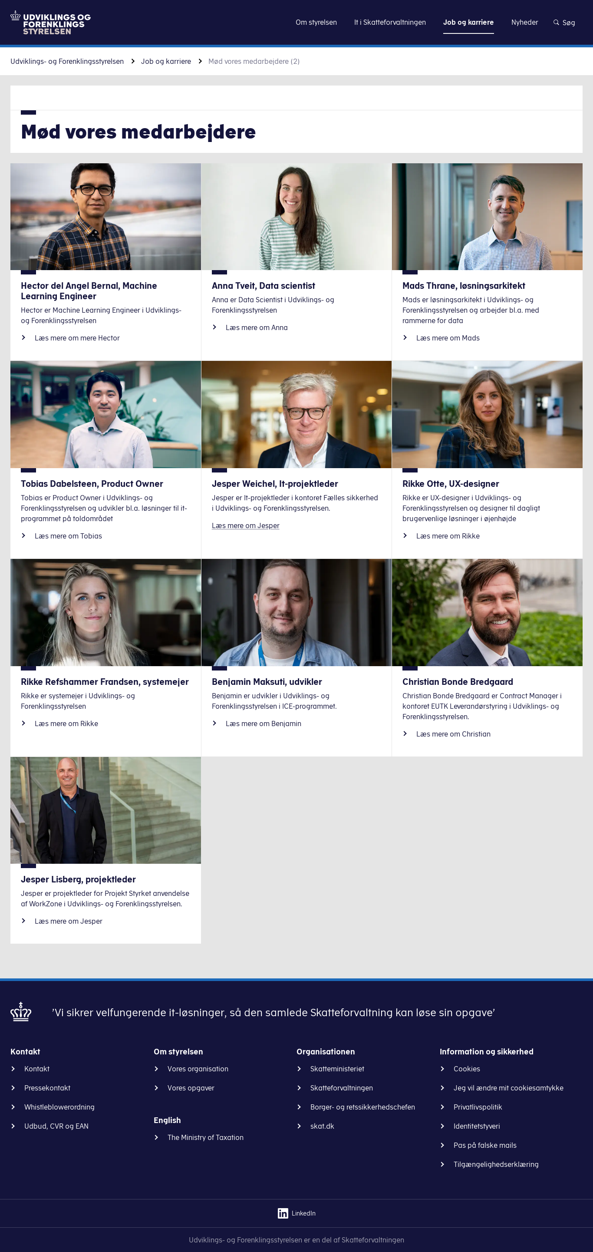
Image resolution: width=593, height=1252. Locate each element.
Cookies (467, 1069)
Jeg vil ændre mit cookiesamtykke (508, 1088)
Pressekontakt (47, 1088)
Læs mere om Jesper (246, 525)
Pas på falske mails (485, 1145)
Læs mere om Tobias (68, 536)
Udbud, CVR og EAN (56, 1126)
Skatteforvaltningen (341, 1088)
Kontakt (36, 1069)
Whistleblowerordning (59, 1107)
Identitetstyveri (477, 1126)
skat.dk (322, 1126)
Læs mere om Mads (448, 338)
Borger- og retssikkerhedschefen (362, 1107)
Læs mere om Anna (257, 327)
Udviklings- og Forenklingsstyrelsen (67, 61)
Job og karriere (166, 61)
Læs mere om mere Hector (77, 338)
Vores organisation (198, 1069)
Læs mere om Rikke (448, 536)
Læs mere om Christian (453, 734)
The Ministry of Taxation (206, 1137)
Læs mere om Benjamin (263, 723)
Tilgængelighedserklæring (496, 1164)
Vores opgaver (191, 1088)
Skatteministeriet (337, 1069)
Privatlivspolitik (478, 1107)
